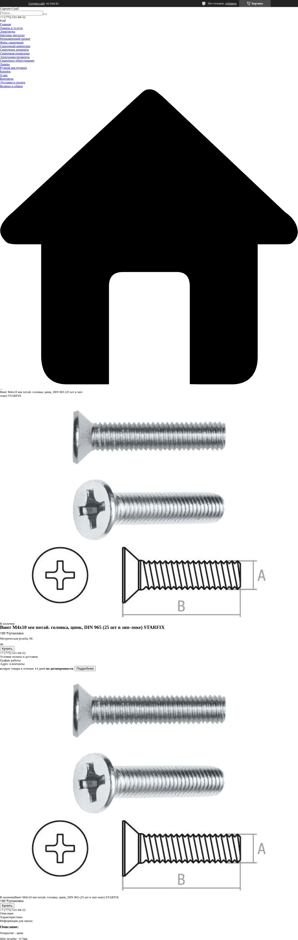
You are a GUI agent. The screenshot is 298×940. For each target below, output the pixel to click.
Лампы (5, 64)
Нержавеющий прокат (15, 38)
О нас (4, 75)
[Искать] (45, 14)
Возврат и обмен (11, 86)
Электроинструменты (15, 57)
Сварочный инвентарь (15, 46)
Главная (5, 24)
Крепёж (5, 71)
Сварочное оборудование (17, 60)
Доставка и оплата (12, 82)
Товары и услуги (11, 28)
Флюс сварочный (11, 42)
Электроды (7, 31)
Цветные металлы (12, 35)
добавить (231, 3)
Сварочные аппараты (14, 49)
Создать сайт (37, 3)
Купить (7, 649)
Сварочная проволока (15, 53)
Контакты (6, 78)
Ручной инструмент (13, 68)
